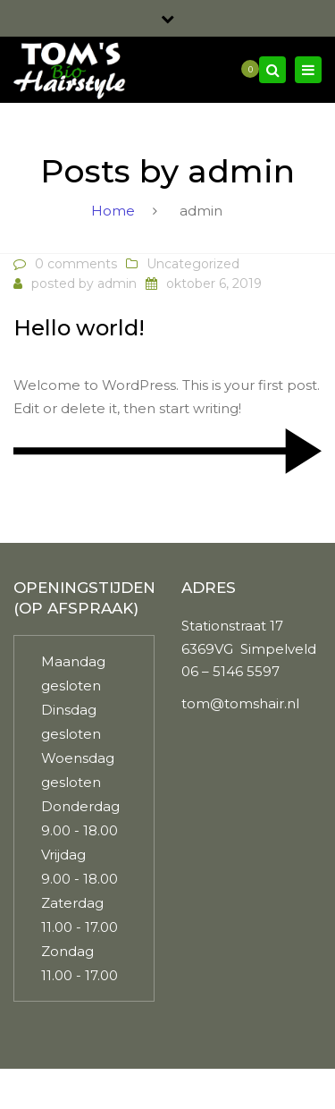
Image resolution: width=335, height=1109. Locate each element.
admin (117, 283)
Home (113, 210)
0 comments (76, 264)
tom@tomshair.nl (240, 703)
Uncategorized (193, 264)
